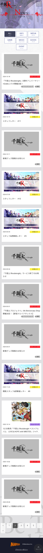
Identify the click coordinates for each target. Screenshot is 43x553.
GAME (10, 41)
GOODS (33, 41)
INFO (21, 34)
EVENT (21, 47)
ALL (10, 34)
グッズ (35, 76)
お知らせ (35, 117)
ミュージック (35, 424)
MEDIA (33, 34)
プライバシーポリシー (21, 549)
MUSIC (21, 41)
